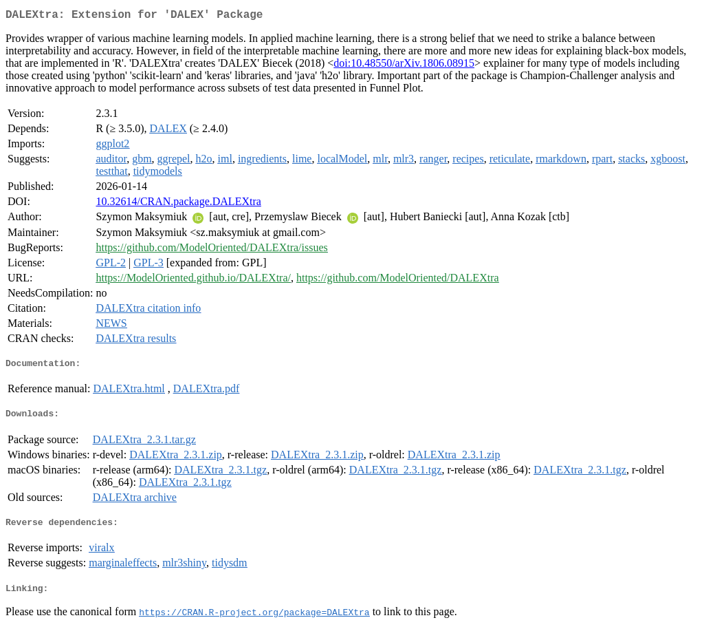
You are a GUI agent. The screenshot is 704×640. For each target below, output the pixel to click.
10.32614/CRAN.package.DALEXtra (178, 204)
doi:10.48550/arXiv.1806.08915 (403, 66)
